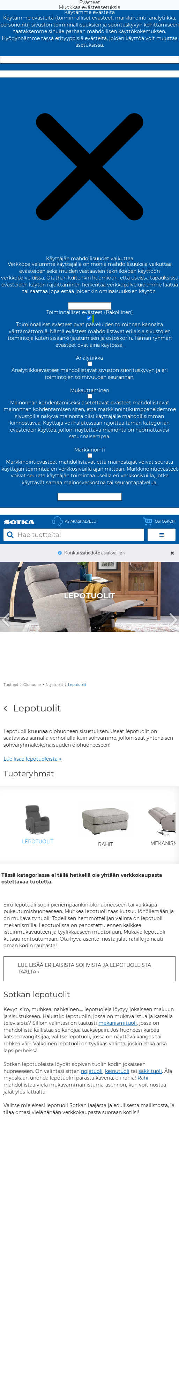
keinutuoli (117, 1071)
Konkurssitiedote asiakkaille (93, 552)
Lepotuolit (77, 684)
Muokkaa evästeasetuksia (89, 74)
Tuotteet (10, 684)
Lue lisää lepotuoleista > (32, 759)
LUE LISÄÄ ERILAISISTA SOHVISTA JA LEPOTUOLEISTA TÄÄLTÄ (84, 968)
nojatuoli (92, 1071)
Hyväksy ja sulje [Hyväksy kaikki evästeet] (89, 60)
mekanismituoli (117, 1023)
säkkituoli (150, 1071)
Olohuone (32, 684)
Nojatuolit (54, 684)
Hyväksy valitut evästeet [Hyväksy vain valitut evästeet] (89, 497)
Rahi (142, 1078)
